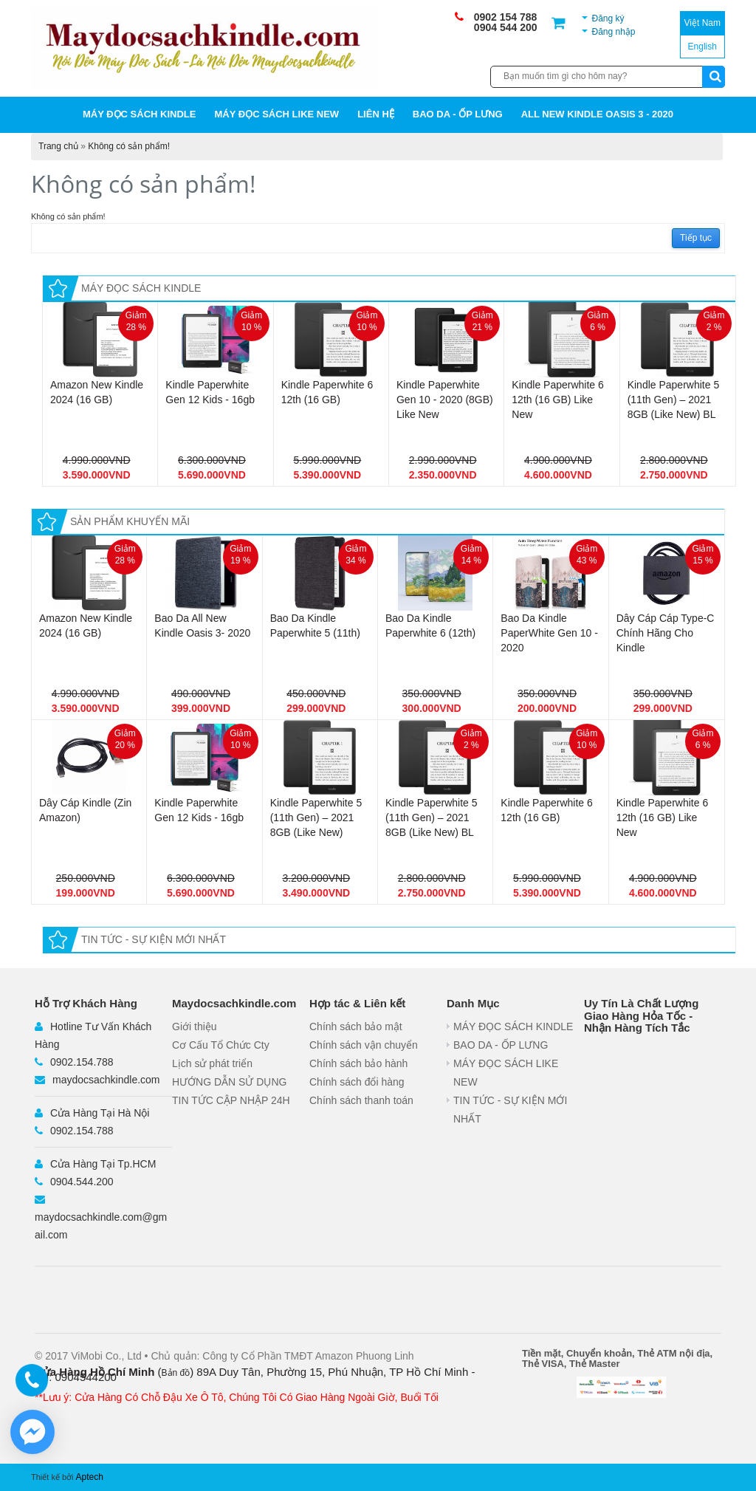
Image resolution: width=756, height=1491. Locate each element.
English (702, 46)
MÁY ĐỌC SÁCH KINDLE (139, 114)
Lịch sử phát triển (212, 1063)
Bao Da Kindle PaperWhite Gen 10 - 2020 (549, 633)
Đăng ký (607, 18)
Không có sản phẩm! (129, 146)
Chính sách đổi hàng (357, 1082)
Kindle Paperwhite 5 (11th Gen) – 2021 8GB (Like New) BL (674, 399)
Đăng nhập (613, 32)
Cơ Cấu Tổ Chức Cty (220, 1045)
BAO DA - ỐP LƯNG (458, 114)
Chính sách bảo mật (355, 1026)
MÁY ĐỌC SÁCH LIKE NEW (276, 114)
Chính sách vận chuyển (363, 1045)
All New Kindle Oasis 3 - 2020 (597, 114)
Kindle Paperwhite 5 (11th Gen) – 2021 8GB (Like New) (316, 817)
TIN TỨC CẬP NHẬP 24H (231, 1100)
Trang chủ (58, 146)
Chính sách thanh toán (361, 1100)
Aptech (89, 1477)
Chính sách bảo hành (358, 1063)
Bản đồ (176, 1373)
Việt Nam (702, 23)
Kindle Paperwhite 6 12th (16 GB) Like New (558, 399)
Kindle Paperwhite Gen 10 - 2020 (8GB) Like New (444, 399)
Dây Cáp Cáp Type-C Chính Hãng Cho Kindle (665, 633)
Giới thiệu (194, 1026)
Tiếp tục (696, 238)
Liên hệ (375, 114)
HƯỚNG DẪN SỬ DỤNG (229, 1082)
